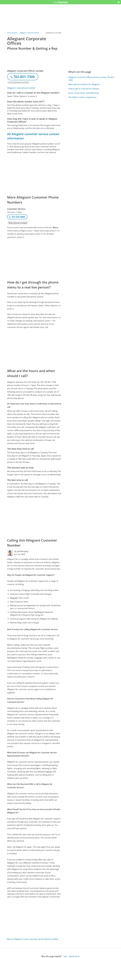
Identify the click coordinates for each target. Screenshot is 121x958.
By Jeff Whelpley (21, 551)
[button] (118, 2)
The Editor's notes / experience (82, 97)
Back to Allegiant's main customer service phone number (32, 939)
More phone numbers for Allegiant (84, 84)
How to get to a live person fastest (83, 88)
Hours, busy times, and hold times (83, 93)
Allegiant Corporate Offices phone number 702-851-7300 (91, 78)
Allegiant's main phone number (21, 88)
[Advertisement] (34, 174)
